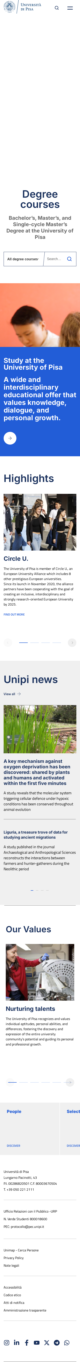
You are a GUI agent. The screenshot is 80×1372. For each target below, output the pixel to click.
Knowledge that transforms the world (40, 91)
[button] (8, 642)
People (14, 1111)
